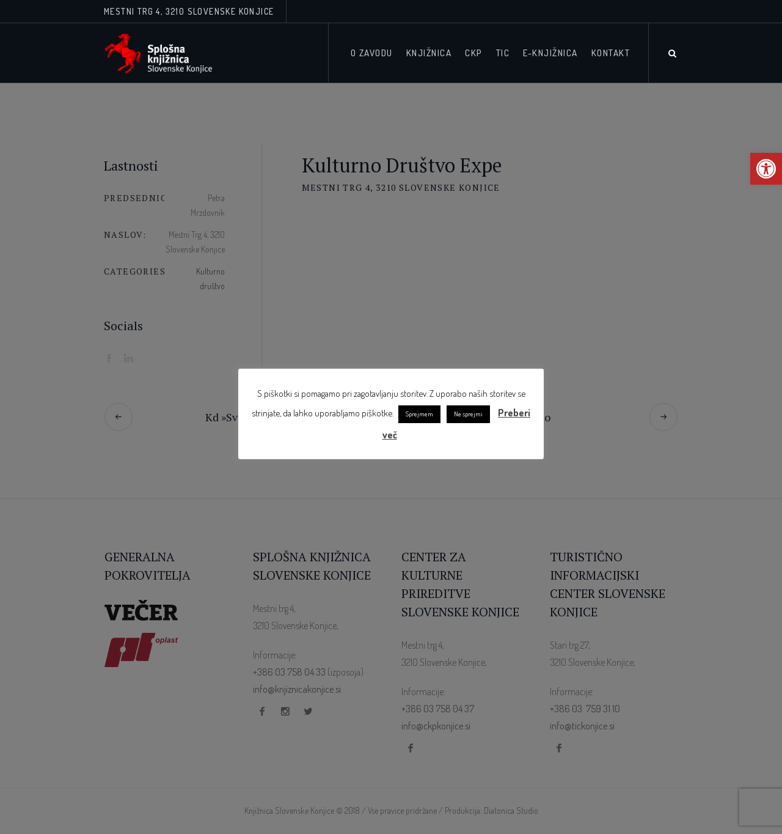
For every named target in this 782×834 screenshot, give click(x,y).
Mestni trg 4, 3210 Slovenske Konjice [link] (189, 11)
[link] (766, 169)
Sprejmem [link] (419, 414)
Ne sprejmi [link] (468, 414)
